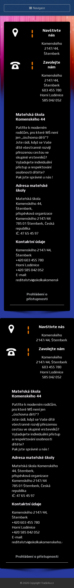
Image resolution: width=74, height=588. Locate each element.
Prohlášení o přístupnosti (37, 556)
